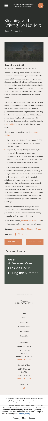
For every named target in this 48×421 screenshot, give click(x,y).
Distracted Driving (34, 229)
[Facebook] (24, 388)
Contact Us (24, 336)
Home (24, 318)
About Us (24, 322)
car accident (10, 124)
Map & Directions (24, 359)
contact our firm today (31, 221)
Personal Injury (24, 327)
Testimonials (24, 331)
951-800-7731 (24, 303)
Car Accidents (20, 229)
